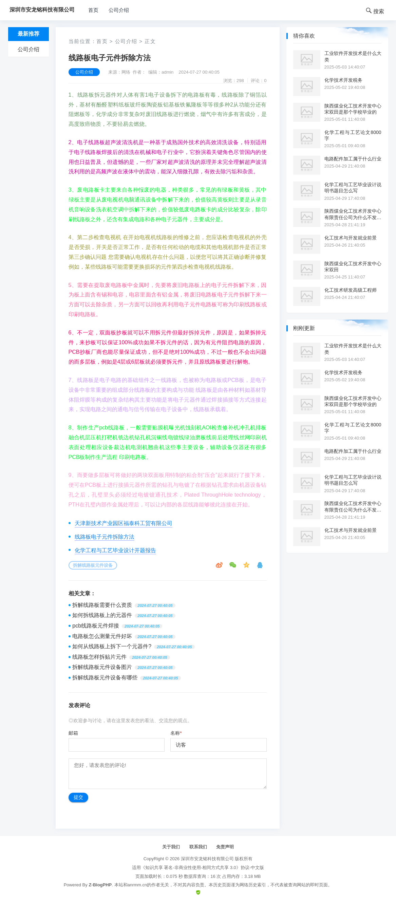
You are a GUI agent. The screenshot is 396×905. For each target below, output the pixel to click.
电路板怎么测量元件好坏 (102, 636)
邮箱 (73, 733)
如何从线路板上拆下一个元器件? (111, 646)
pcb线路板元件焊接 (95, 626)
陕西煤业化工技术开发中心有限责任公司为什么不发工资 (352, 214)
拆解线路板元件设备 (93, 565)
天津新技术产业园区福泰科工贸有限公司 (123, 523)
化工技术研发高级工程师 (350, 290)
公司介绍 (119, 10)
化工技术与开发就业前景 (350, 237)
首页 (93, 10)
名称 (176, 733)
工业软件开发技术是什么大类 (352, 56)
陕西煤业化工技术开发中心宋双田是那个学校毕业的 (352, 109)
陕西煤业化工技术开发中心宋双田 (352, 266)
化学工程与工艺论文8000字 (352, 135)
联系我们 (198, 846)
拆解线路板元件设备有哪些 (104, 677)
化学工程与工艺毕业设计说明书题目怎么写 (352, 187)
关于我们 (171, 846)
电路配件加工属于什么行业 (352, 158)
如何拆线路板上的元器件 (102, 615)
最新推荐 (28, 34)
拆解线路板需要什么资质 (102, 605)
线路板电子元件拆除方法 (104, 537)
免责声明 (225, 846)
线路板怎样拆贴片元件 (99, 657)
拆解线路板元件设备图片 (102, 667)
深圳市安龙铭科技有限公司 (207, 858)
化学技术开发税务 (343, 80)
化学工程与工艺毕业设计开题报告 (115, 550)
